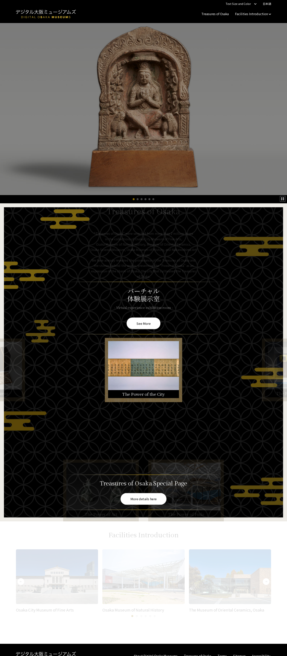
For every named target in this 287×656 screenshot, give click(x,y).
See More (143, 323)
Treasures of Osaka (215, 13)
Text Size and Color (241, 4)
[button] (134, 199)
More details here (143, 498)
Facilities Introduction (253, 13)
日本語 (267, 4)
